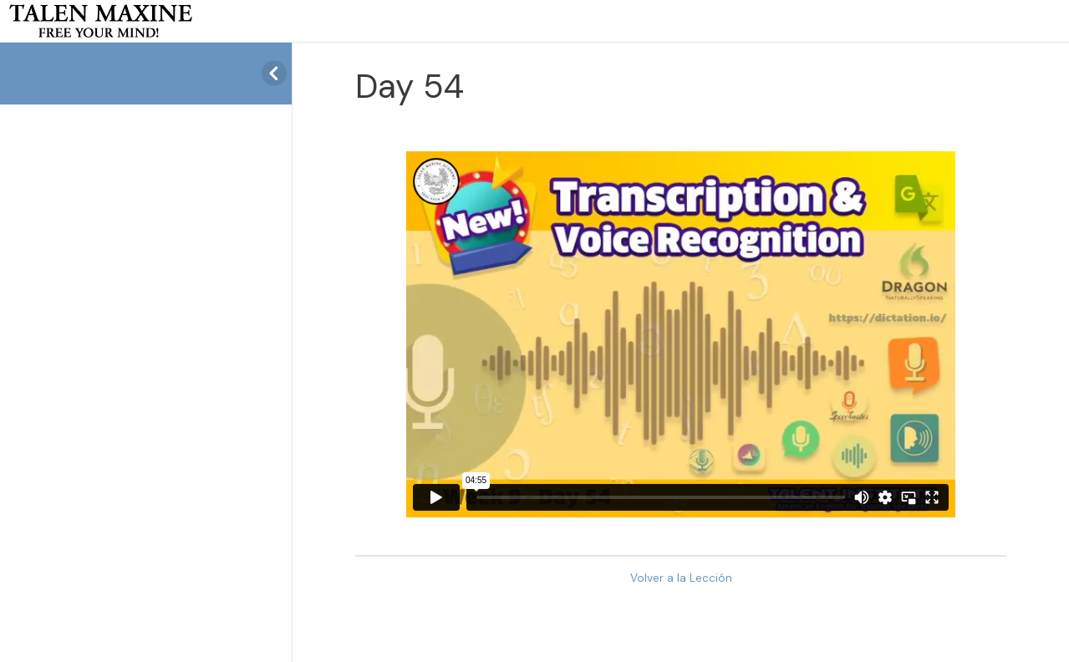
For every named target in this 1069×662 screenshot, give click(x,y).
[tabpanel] (680, 334)
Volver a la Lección (681, 578)
